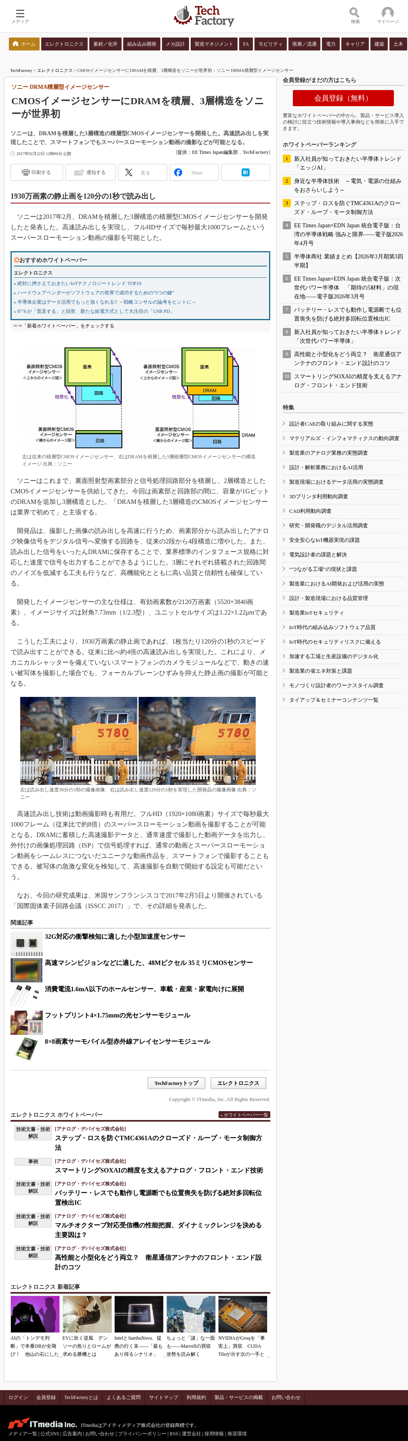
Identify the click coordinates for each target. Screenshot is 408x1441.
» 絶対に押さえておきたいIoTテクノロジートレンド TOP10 (77, 283)
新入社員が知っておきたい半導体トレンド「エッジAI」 (348, 163)
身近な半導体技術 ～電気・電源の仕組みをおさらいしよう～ (348, 185)
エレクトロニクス (55, 70)
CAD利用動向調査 (310, 511)
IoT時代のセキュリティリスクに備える (335, 642)
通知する (96, 172)
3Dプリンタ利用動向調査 (318, 496)
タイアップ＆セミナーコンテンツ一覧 (334, 700)
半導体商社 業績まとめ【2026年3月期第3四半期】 (348, 261)
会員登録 (46, 1397)
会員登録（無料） (343, 98)
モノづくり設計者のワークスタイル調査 (336, 685)
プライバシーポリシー (142, 1434)
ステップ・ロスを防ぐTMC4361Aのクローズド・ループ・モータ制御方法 (347, 207)
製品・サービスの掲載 (239, 1397)
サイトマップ (163, 1397)
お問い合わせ (286, 1397)
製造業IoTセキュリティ (316, 613)
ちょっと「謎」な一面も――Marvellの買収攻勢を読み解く (190, 1346)
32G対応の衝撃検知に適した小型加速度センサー (115, 936)
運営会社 (191, 1434)
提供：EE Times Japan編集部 (207, 152)
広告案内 (72, 1434)
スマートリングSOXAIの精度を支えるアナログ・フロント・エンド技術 (159, 1170)
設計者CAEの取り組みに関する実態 (331, 424)
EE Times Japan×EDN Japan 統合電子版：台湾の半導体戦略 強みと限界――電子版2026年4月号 (348, 234)
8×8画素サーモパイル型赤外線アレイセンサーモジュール (127, 1041)
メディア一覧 (22, 1434)
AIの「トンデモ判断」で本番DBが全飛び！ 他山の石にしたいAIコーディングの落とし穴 (35, 1354)
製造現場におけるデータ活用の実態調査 (336, 482)
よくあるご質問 (124, 1397)
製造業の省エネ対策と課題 (320, 671)
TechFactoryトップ (176, 1083)
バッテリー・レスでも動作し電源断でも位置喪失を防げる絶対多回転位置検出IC (348, 314)
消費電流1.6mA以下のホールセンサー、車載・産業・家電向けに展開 (144, 989)
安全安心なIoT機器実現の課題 (324, 540)
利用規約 (196, 1397)
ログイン (18, 1397)
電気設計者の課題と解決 (318, 555)
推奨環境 (237, 1434)
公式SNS (49, 1434)
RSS (174, 1434)
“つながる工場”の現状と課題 (323, 569)
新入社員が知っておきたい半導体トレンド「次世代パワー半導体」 (348, 336)
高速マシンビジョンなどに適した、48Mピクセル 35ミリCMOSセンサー (149, 962)
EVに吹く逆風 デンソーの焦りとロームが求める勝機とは (87, 1346)
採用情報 (214, 1434)
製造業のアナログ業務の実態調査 (328, 453)
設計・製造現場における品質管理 (328, 598)
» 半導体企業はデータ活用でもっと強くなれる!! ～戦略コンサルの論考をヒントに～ (105, 302)
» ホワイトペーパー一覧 (244, 1114)
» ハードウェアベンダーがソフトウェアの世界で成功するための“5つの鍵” (94, 293)
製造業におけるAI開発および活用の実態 (336, 584)
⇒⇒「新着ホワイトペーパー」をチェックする (63, 326)
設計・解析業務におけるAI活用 (326, 467)
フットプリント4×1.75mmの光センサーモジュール (117, 1015)
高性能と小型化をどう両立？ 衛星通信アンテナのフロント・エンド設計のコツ (348, 358)
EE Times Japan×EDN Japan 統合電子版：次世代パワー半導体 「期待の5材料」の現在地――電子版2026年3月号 (347, 288)
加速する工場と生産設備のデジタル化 (334, 656)
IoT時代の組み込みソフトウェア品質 (332, 627)
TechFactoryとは (81, 1397)
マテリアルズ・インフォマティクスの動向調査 (344, 438)
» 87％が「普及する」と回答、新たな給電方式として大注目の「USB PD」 (94, 311)
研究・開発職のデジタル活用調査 (328, 525)
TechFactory (21, 70)
